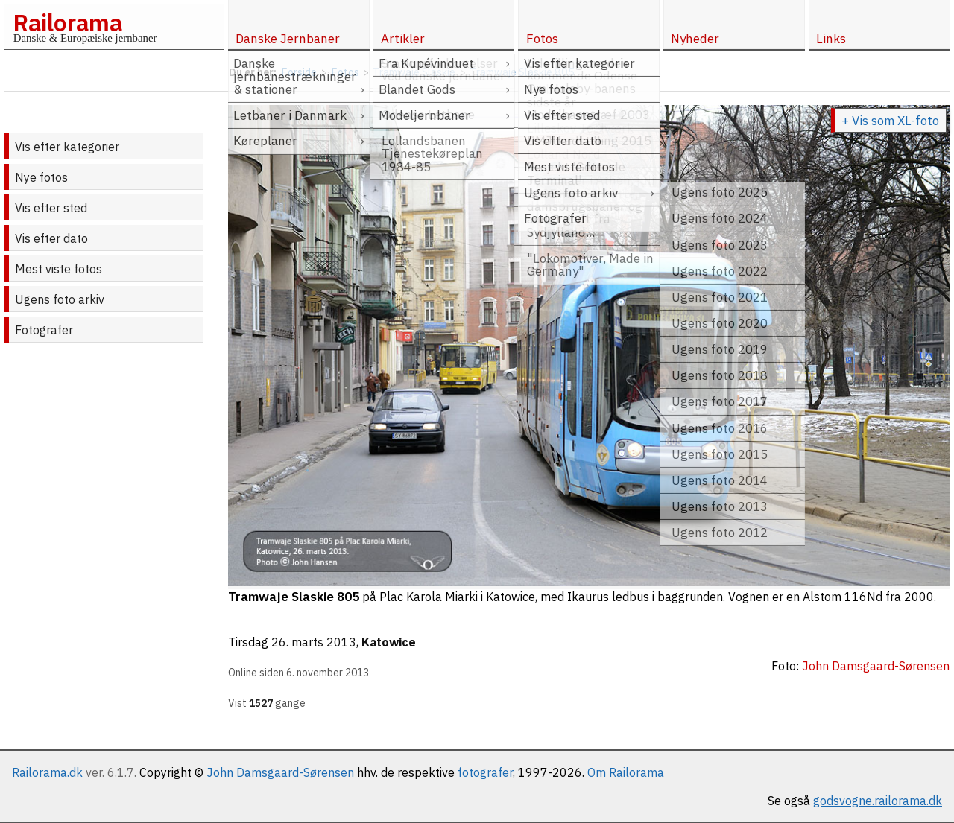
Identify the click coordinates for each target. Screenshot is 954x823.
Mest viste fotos (58, 268)
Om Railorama (625, 772)
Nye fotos (41, 177)
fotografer (485, 772)
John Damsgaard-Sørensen (280, 772)
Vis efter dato (51, 238)
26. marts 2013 (313, 642)
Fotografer (44, 329)
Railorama (67, 22)
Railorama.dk (47, 772)
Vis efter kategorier (67, 146)
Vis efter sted (51, 207)
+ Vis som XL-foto (890, 120)
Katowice (388, 642)
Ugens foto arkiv (59, 299)
